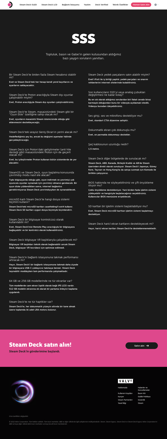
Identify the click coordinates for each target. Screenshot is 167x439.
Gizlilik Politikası (144, 397)
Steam (140, 403)
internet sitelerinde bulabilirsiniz (118, 82)
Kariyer (121, 397)
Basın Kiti (141, 393)
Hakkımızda (122, 388)
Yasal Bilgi (122, 403)
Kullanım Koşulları (125, 393)
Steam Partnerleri (125, 400)
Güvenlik (141, 400)
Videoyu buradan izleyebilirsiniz (105, 106)
